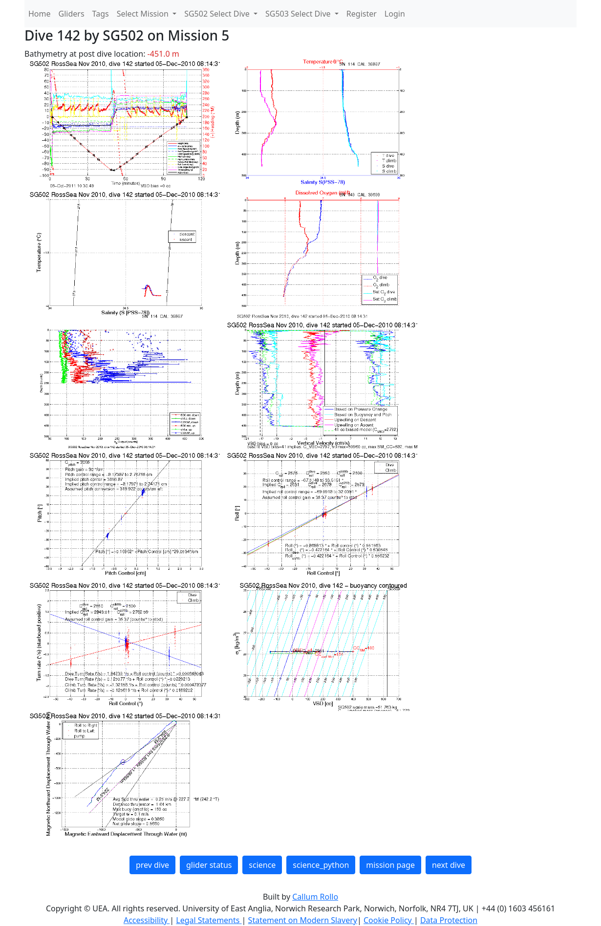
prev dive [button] (152, 865)
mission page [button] (390, 865)
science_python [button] (321, 865)
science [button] (262, 865)
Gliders (72, 13)
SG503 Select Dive (299, 13)
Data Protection (448, 920)
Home (39, 13)
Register (361, 13)
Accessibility (147, 920)
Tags (100, 13)
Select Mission (144, 13)
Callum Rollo (315, 896)
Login (395, 13)
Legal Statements (208, 920)
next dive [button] (448, 865)
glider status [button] (209, 865)
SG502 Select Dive (218, 13)
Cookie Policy (389, 920)
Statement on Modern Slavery (302, 920)
